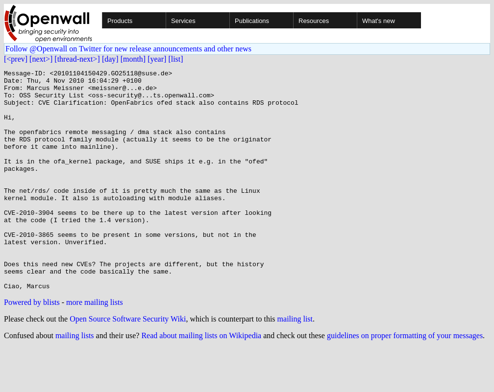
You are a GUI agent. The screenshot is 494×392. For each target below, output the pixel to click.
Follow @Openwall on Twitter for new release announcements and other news (128, 49)
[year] (157, 59)
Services (183, 20)
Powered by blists (32, 346)
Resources (313, 20)
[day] (110, 59)
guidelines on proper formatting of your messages (405, 379)
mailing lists (74, 379)
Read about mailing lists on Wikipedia (201, 379)
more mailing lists (94, 346)
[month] (133, 59)
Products (119, 20)
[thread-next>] (77, 59)
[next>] (40, 59)
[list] (175, 59)
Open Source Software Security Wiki (128, 363)
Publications (252, 20)
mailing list (295, 363)
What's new (378, 20)
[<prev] (15, 59)
